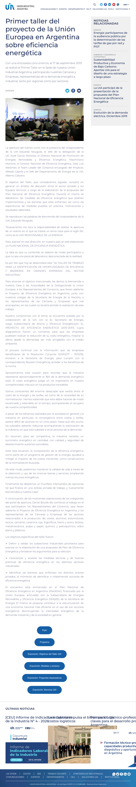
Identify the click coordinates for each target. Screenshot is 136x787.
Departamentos (76, 9)
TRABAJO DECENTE (57, 773)
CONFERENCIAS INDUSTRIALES (88, 773)
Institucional (123, 9)
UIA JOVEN (11, 773)
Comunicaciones (49, 9)
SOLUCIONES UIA (90, 776)
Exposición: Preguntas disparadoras (44, 677)
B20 (39, 773)
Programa (44, 642)
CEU (88, 9)
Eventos (63, 9)
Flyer (44, 630)
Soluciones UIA (100, 9)
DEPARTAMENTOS (55, 776)
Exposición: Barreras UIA (44, 689)
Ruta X (111, 9)
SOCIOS (27, 773)
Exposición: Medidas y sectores (44, 665)
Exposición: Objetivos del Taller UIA (44, 654)
